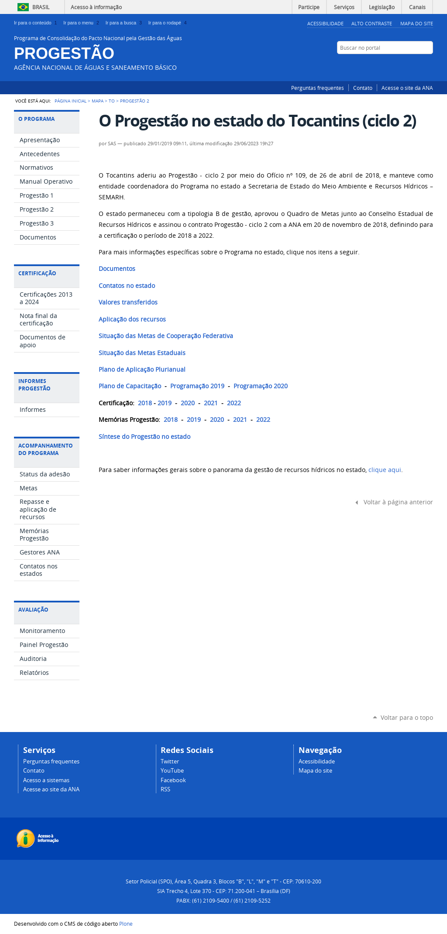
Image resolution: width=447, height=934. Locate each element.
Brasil (40, 6)
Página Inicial (70, 101)
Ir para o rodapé (168, 22)
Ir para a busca (125, 22)
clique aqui (384, 470)
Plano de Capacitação (130, 386)
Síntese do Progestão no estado (144, 437)
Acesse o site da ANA (407, 87)
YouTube (417, 64)
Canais (417, 6)
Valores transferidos (128, 302)
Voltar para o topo (407, 717)
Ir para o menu (82, 22)
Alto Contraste (371, 23)
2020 (188, 403)
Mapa (97, 101)
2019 (165, 403)
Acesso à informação (96, 6)
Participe (309, 6)
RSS (428, 64)
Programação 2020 (261, 386)
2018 (145, 403)
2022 (234, 403)
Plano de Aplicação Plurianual (142, 369)
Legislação (382, 6)
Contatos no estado (127, 286)
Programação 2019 (197, 386)
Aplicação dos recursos (132, 319)
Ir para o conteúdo (37, 22)
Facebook (396, 64)
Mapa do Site (416, 23)
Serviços (344, 6)
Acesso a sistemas (46, 780)
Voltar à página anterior (398, 502)
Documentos (117, 269)
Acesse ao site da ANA (51, 789)
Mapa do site (315, 770)
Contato (362, 87)
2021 (211, 403)
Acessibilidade (325, 23)
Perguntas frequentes (317, 87)
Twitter (406, 64)
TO (112, 101)
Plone (126, 923)
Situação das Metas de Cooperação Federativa (166, 336)
